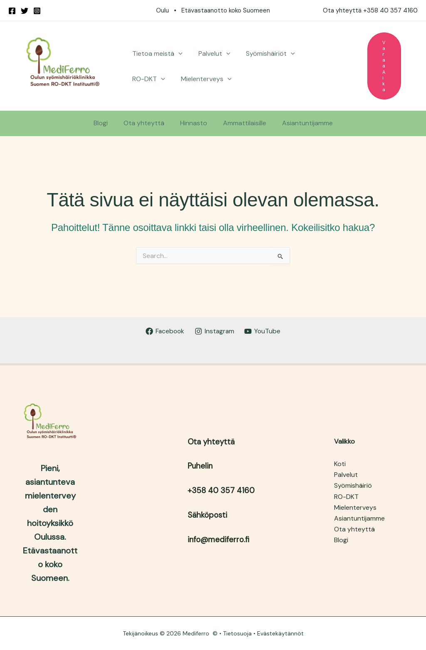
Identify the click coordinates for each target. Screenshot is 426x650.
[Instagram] (37, 11)
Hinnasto (193, 123)
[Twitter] (24, 11)
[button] (177, 53)
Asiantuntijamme (302, 123)
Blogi (106, 123)
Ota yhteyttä (146, 123)
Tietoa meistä (156, 53)
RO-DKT (318, 53)
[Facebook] (12, 11)
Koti (340, 463)
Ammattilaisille (242, 123)
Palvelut (211, 53)
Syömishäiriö (353, 485)
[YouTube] (264, 331)
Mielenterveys (156, 79)
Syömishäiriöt (264, 53)
